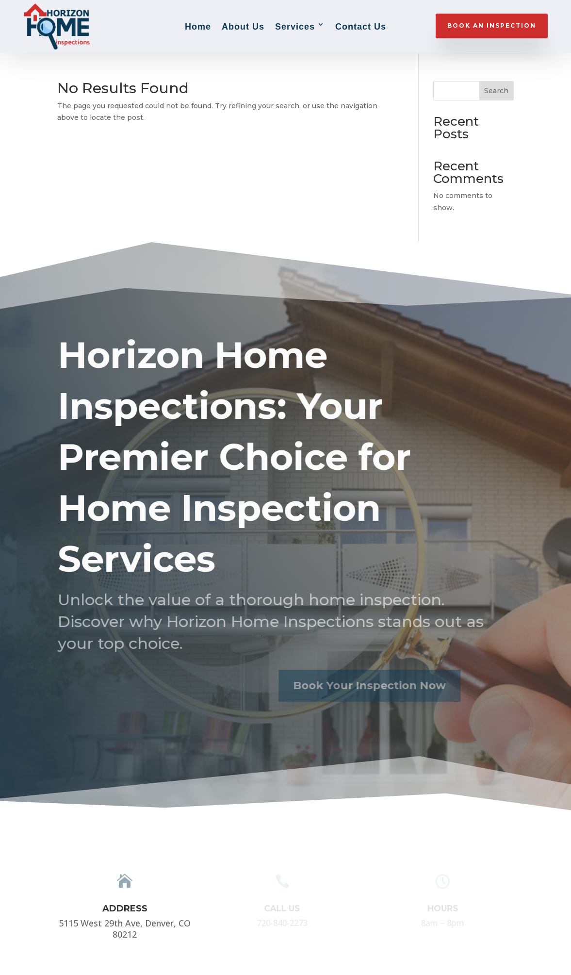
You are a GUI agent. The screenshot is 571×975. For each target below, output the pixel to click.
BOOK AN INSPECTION (491, 25)
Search (496, 90)
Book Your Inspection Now (357, 685)
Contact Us (360, 27)
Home (198, 27)
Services (295, 27)
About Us (243, 27)
